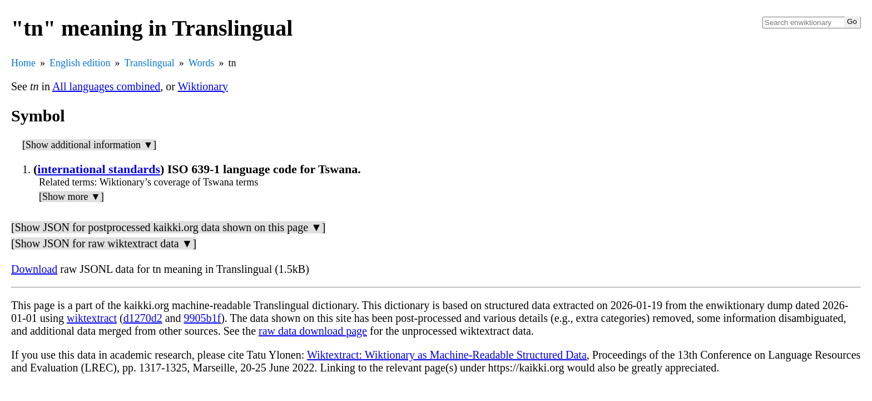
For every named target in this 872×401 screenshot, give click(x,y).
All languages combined (106, 86)
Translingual (150, 63)
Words (202, 63)
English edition (80, 63)
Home (23, 63)
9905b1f (202, 318)
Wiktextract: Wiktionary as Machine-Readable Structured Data (447, 355)
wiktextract (92, 318)
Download (34, 269)
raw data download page (313, 331)
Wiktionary (203, 86)
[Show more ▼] (71, 196)
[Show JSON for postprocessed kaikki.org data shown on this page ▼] (168, 227)
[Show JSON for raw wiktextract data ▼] (103, 243)
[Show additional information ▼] (89, 144)
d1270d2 (142, 318)
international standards (98, 169)
